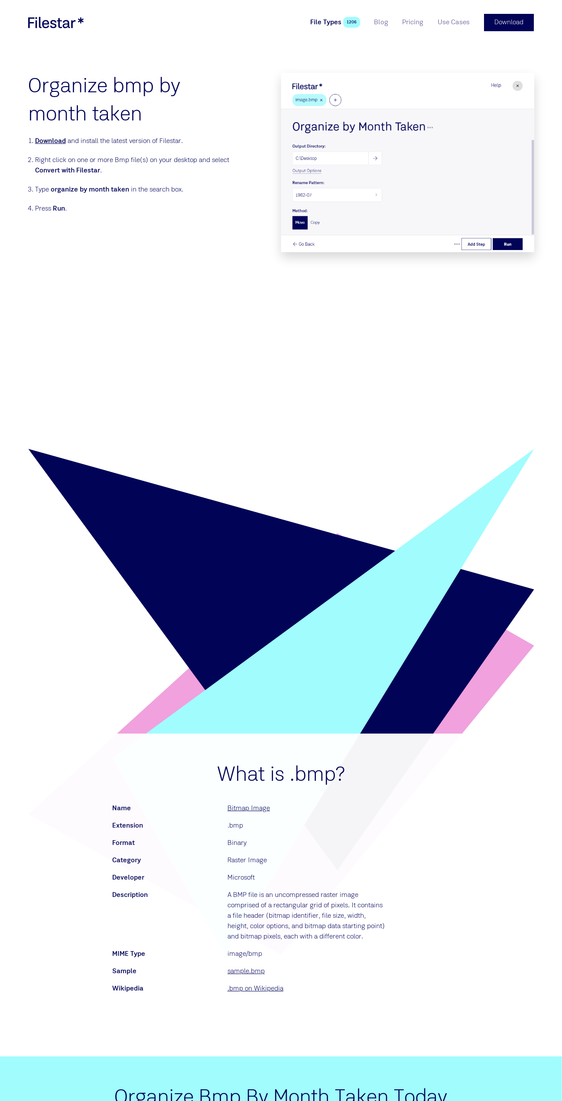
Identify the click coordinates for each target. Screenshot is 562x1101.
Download (50, 141)
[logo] (56, 22)
